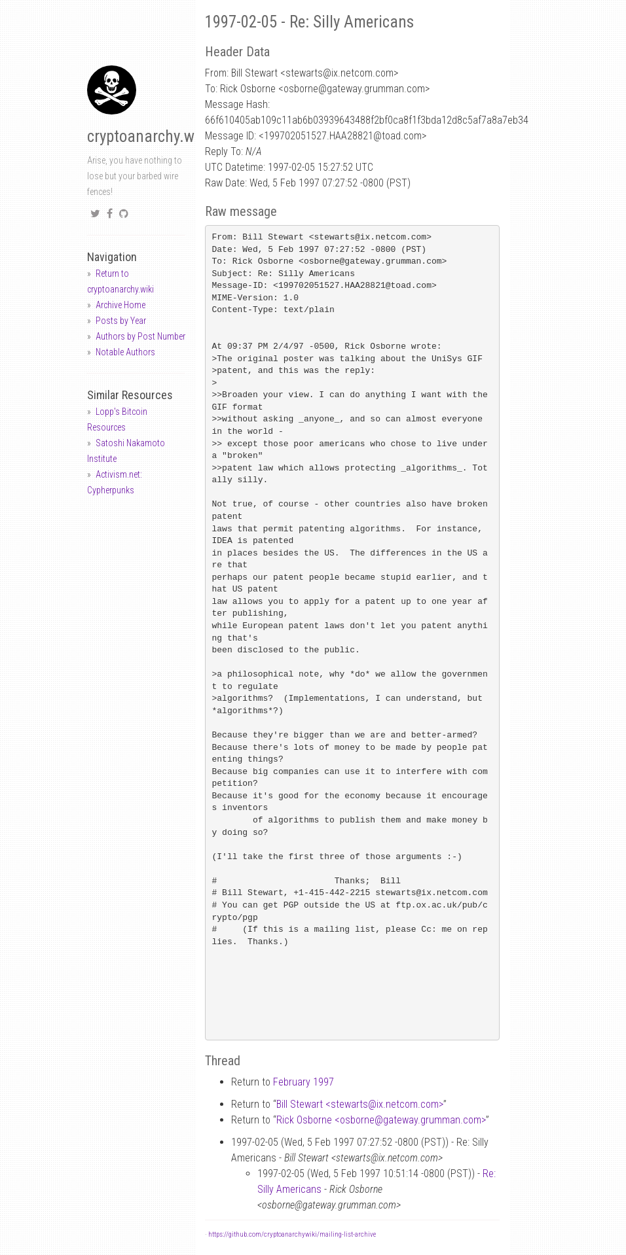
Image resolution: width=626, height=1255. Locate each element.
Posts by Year (121, 320)
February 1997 (303, 1082)
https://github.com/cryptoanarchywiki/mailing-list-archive (292, 1234)
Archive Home (120, 305)
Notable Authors (125, 352)
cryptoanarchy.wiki (148, 136)
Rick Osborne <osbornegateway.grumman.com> (381, 1120)
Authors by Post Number (140, 336)
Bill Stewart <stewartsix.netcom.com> (359, 1104)
